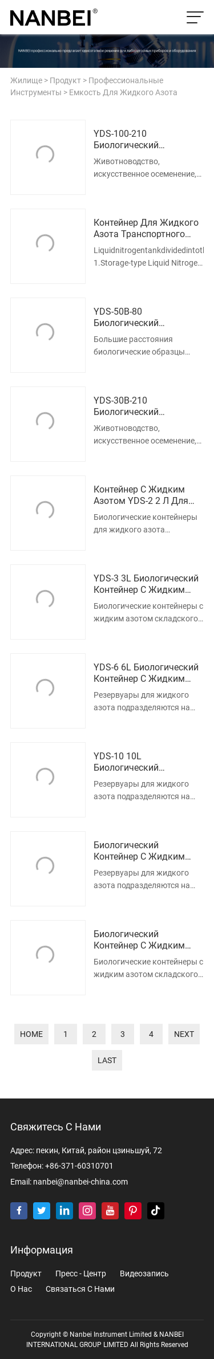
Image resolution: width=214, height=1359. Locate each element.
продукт (65, 81)
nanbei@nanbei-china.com (80, 1182)
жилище (26, 81)
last (107, 1060)
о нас (21, 1289)
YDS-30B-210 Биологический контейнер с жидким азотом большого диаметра (139, 407)
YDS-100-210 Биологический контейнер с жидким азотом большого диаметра (139, 140)
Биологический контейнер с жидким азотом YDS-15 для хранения (139, 851)
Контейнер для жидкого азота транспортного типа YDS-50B (146, 229)
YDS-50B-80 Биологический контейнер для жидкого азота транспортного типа (146, 318)
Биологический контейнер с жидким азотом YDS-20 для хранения (139, 940)
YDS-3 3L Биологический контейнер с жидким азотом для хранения (146, 584)
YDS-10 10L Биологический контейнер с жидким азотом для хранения (141, 762)
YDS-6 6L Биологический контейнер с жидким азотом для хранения (146, 673)
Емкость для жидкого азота (123, 92)
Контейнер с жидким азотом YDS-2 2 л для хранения (141, 496)
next (184, 1034)
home (31, 1034)
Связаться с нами (80, 1289)
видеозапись (144, 1274)
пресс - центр (80, 1274)
